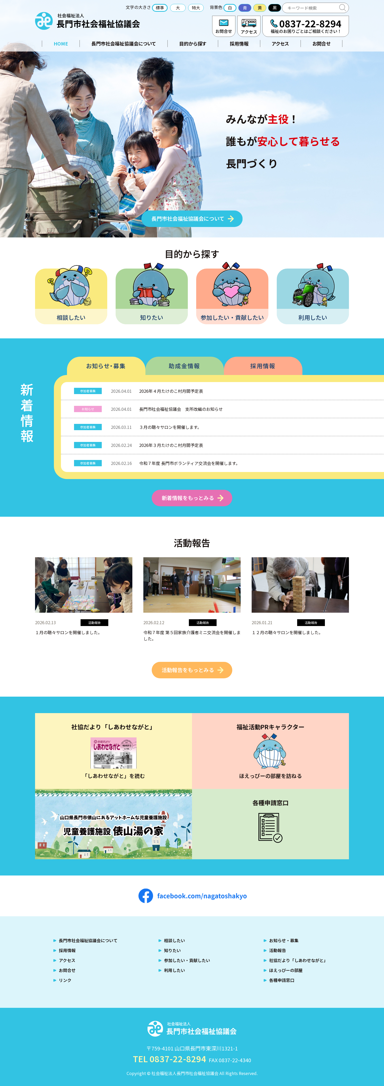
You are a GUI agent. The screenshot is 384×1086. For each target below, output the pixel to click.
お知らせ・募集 (106, 365)
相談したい (71, 317)
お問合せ (223, 26)
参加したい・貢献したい (232, 317)
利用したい (312, 317)
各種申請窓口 (281, 980)
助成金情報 (184, 365)
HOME (61, 43)
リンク (65, 980)
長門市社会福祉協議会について (123, 43)
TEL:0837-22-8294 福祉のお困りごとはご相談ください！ (305, 26)
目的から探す (192, 43)
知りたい (151, 317)
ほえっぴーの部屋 (286, 970)
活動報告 (277, 950)
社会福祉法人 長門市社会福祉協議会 (87, 21)
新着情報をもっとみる (188, 498)
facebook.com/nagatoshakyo (192, 896)
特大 (196, 7)
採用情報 (239, 43)
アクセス (249, 26)
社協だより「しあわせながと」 (298, 960)
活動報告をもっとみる (188, 670)
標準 (160, 7)
